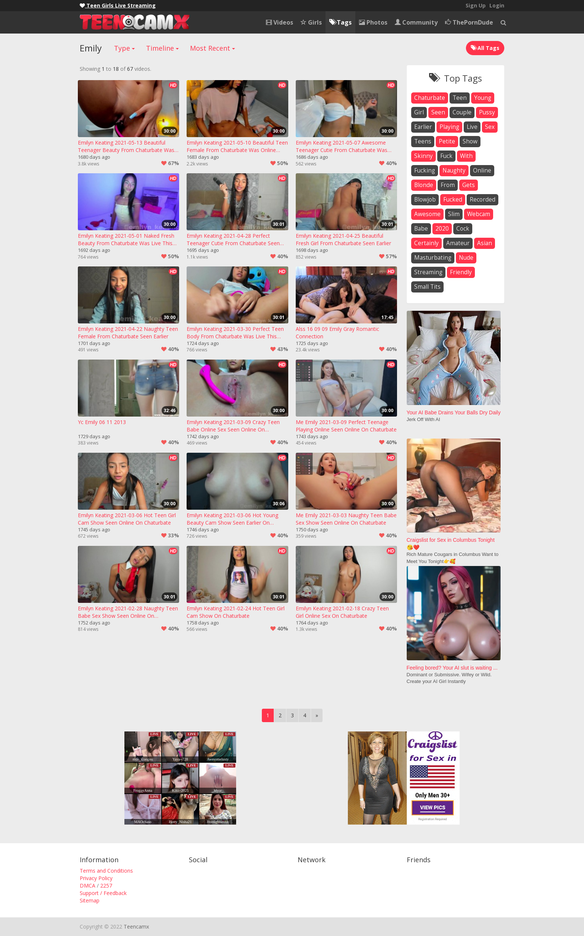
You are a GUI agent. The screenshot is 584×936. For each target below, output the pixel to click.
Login (496, 5)
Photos (373, 22)
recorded (482, 199)
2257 (106, 885)
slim (454, 214)
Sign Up (476, 5)
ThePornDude (469, 22)
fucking (424, 170)
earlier (423, 127)
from (448, 185)
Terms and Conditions (106, 870)
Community (416, 22)
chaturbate (429, 98)
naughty (454, 170)
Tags (340, 22)
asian (484, 243)
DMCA (87, 885)
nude (466, 258)
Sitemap (89, 900)
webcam (478, 214)
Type (124, 48)
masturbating (432, 258)
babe (421, 229)
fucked (452, 199)
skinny (423, 156)
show (470, 141)
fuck (446, 156)
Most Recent (212, 48)
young (482, 98)
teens (422, 141)
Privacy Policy (96, 878)
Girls (311, 22)
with (466, 156)
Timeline (162, 48)
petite (447, 141)
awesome (427, 214)
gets (468, 185)
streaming (428, 272)
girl (419, 112)
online (482, 170)
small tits (427, 287)
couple (462, 112)
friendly (461, 272)
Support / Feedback (103, 893)
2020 (442, 229)
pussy (487, 112)
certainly (426, 243)
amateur (458, 243)
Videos (279, 22)
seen (438, 112)
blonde (423, 185)
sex (490, 127)
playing (449, 127)
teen (460, 98)
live (472, 127)
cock (462, 229)
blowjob (425, 199)
